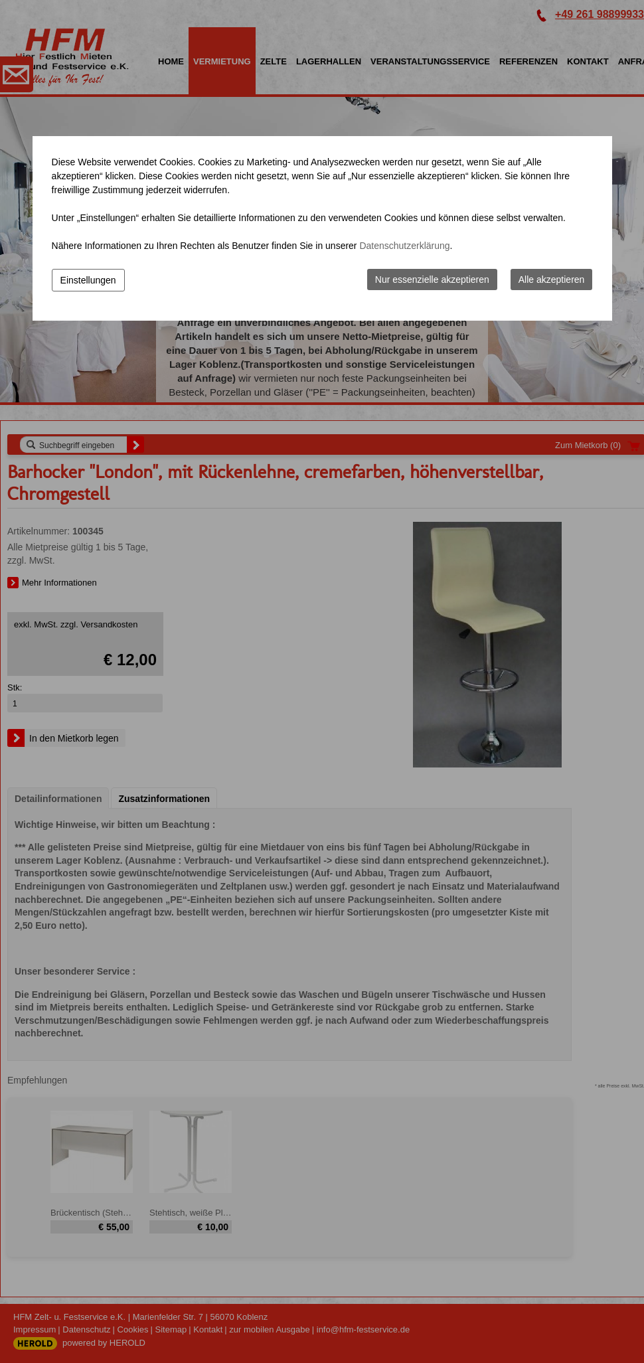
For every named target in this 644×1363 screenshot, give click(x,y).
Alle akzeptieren (552, 279)
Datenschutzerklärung (404, 245)
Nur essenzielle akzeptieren (432, 279)
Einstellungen (88, 280)
